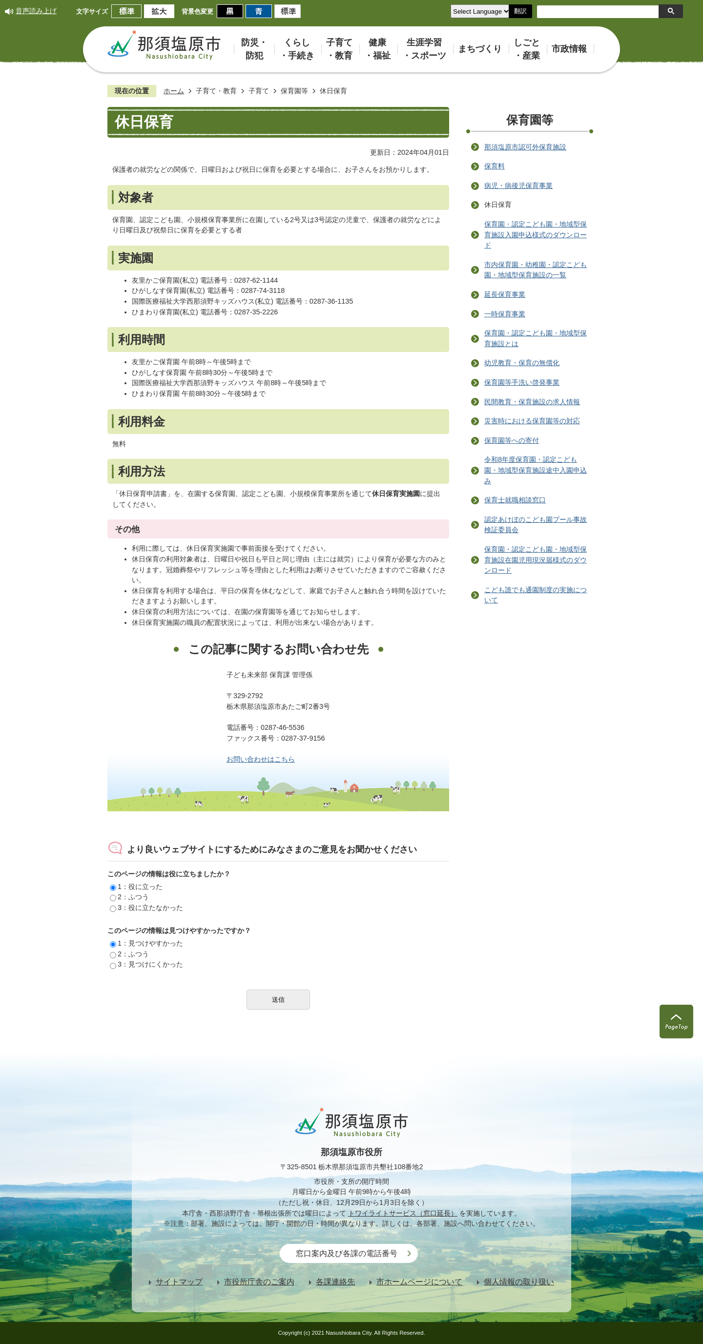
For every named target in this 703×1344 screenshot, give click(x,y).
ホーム (174, 91)
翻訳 (520, 11)
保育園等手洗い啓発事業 (521, 382)
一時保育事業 (504, 314)
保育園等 (294, 91)
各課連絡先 (335, 1282)
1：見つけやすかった (146, 943)
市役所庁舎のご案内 (259, 1282)
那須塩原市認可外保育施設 (525, 147)
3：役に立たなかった (146, 907)
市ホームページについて (419, 1282)
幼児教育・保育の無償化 (521, 363)
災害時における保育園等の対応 (532, 421)
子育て (258, 91)
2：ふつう (129, 897)
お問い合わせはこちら (261, 759)
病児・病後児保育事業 (518, 185)
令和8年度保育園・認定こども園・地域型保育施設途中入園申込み (535, 469)
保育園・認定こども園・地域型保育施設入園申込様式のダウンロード (535, 234)
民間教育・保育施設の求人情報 (532, 402)
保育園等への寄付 (511, 440)
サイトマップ (179, 1282)
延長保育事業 (504, 294)
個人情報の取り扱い (519, 1282)
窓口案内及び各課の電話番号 (346, 1253)
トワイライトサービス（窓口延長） (402, 1213)
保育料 (494, 166)
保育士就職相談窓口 (515, 500)
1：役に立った (136, 886)
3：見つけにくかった (146, 964)
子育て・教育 (216, 91)
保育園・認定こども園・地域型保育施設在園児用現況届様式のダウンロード (535, 559)
